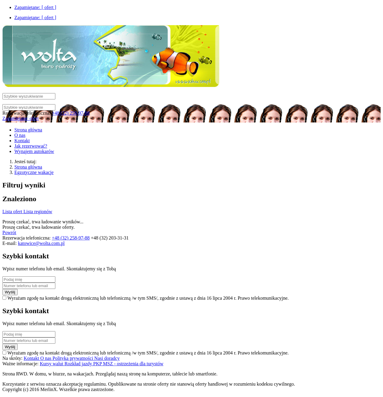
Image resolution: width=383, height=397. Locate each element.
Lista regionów (37, 211)
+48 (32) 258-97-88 (70, 113)
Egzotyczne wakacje (34, 172)
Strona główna (28, 166)
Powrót (9, 232)
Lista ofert (12, 211)
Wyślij (10, 292)
